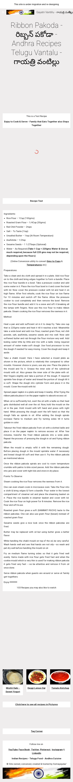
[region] (36, 4)
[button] (3, 12)
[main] (36, 43)
